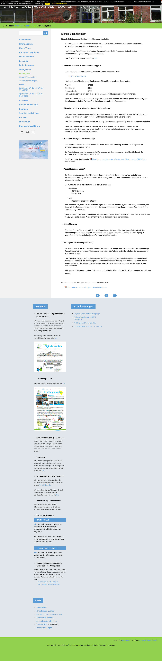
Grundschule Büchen (45, 611)
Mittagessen (31, 26)
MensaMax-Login (44, 628)
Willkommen (25, 40)
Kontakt (23, 117)
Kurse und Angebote (29, 52)
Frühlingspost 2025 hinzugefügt (85, 323)
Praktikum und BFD (28, 105)
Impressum (24, 122)
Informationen (26, 44)
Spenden (23, 109)
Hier (36, 524)
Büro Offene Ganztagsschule (48, 582)
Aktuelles (23, 100)
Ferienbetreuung (27, 65)
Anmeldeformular (45, 485)
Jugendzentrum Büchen (46, 621)
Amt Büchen (41, 608)
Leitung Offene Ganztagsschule (49, 584)
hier (95, 58)
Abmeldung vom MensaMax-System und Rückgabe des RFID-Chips (119, 159)
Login (155, 640)
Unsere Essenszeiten (27, 77)
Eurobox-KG (41, 624)
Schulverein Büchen (29, 113)
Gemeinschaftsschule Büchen (49, 614)
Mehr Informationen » (60, 4)
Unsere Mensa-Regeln (28, 81)
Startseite (19, 26)
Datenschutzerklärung (29, 126)
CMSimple (126, 640)
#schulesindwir (26, 57)
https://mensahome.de (77, 76)
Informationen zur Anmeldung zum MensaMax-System (87, 287)
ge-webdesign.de (145, 640)
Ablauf (21, 84)
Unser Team (25, 48)
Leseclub (23, 61)
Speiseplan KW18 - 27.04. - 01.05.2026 (88, 326)
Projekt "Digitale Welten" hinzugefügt (87, 314)
